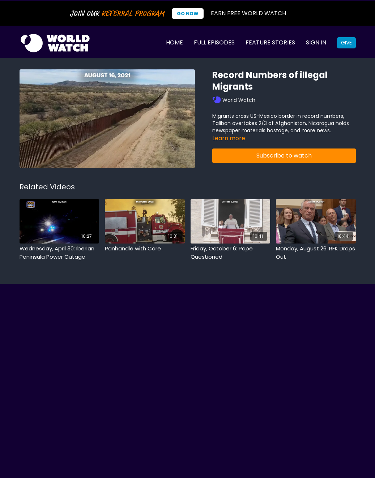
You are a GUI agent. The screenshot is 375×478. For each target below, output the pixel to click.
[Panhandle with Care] (145, 249)
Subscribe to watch (284, 155)
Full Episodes (214, 42)
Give (346, 42)
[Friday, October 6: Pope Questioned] (230, 253)
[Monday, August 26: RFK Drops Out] (316, 253)
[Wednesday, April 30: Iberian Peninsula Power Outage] (59, 253)
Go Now (188, 13)
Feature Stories (270, 42)
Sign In (316, 42)
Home (174, 42)
